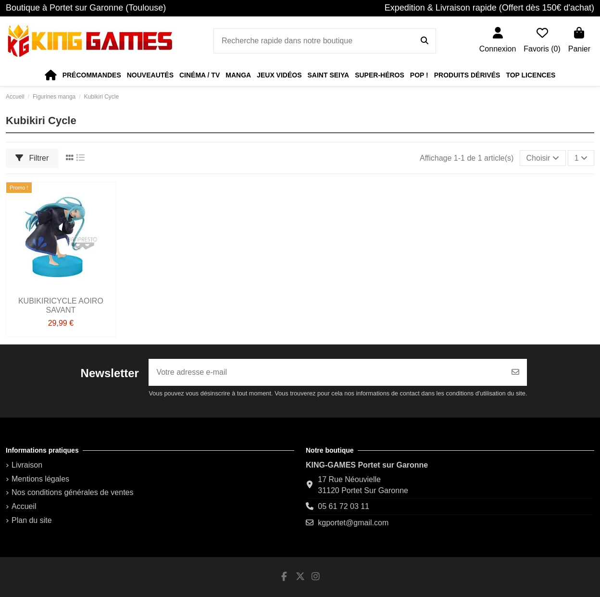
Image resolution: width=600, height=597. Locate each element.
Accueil (24, 506)
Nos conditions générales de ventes (73, 492)
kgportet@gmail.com (353, 523)
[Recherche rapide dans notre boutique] (424, 40)
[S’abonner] (515, 372)
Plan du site (32, 520)
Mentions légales (40, 479)
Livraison (27, 465)
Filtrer (32, 158)
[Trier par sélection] (543, 157)
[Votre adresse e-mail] (326, 372)
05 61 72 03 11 (343, 506)
